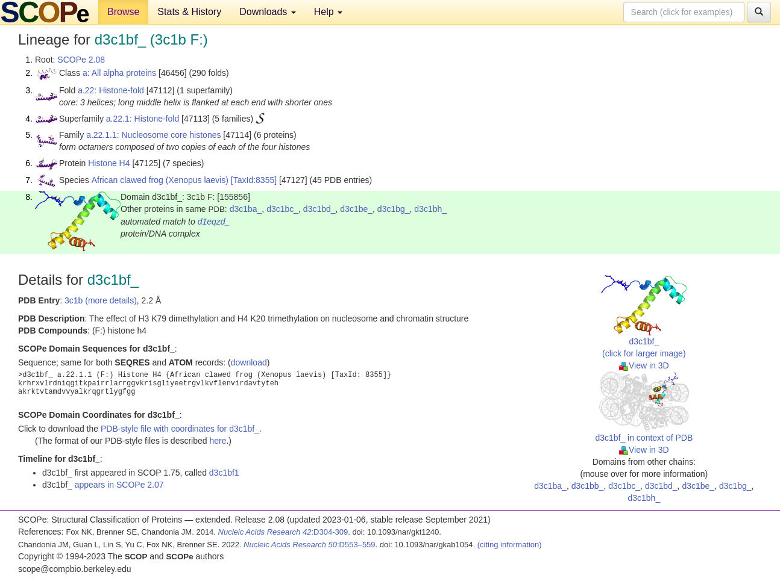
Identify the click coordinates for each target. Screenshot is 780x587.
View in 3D (644, 365)
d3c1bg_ (393, 209)
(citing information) (509, 544)
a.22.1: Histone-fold (142, 118)
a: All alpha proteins (119, 73)
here (217, 441)
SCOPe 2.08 (81, 59)
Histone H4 (109, 163)
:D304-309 (283, 531)
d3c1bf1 (224, 472)
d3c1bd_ (319, 209)
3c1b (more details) (100, 300)
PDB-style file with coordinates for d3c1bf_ (180, 428)
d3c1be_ (356, 209)
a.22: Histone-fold (111, 90)
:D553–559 (310, 544)
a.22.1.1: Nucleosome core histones (153, 135)
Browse (123, 12)
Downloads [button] (267, 12)
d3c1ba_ (246, 209)
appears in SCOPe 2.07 (119, 484)
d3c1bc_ (282, 209)
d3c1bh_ (430, 209)
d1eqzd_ (214, 221)
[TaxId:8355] (254, 180)
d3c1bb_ (587, 486)
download (249, 362)
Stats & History (189, 12)
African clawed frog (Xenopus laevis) (160, 180)
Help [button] (328, 12)
